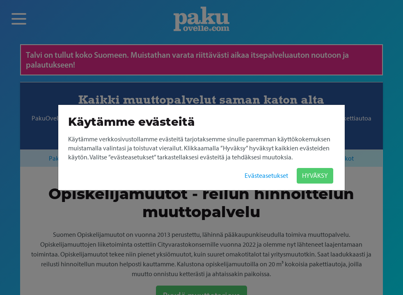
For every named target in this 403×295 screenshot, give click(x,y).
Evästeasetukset (266, 175)
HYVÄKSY (315, 175)
